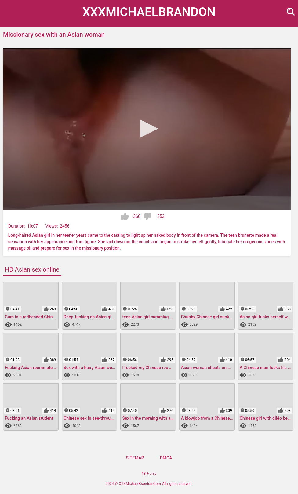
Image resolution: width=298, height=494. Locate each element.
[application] (147, 129)
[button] (146, 128)
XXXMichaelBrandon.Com (140, 483)
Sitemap (135, 458)
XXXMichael (149, 12)
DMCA (166, 458)
